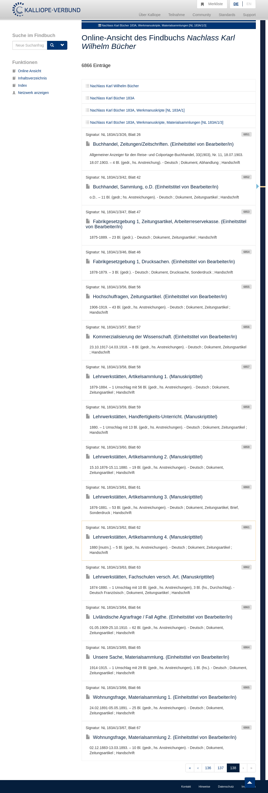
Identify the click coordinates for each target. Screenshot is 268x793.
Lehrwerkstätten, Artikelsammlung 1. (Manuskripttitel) (144, 376)
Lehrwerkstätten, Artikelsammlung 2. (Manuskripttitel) (144, 456)
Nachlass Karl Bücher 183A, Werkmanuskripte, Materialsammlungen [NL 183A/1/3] (152, 25)
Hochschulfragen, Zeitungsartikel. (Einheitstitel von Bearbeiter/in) (156, 296)
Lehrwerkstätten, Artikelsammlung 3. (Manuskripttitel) (144, 497)
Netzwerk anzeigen (30, 93)
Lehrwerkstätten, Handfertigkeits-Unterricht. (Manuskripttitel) (151, 416)
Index (19, 85)
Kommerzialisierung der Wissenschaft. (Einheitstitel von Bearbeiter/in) (161, 336)
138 (233, 768)
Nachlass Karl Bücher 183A (110, 98)
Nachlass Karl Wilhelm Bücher (112, 86)
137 (220, 768)
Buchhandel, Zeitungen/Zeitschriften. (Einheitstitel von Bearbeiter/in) (160, 144)
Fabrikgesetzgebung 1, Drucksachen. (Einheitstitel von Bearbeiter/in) (160, 261)
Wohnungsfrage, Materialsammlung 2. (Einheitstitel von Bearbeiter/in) (161, 737)
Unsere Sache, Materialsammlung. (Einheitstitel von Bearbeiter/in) (157, 657)
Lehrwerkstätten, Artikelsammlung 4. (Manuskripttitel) (144, 537)
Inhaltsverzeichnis (29, 78)
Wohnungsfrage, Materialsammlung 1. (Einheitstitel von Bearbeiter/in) (161, 697)
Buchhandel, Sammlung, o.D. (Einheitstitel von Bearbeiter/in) (152, 186)
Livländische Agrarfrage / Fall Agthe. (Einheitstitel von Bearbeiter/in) (159, 617)
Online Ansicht (26, 71)
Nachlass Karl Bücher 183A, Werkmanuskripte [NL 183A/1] (135, 110)
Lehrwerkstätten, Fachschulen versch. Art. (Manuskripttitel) (150, 576)
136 (208, 768)
